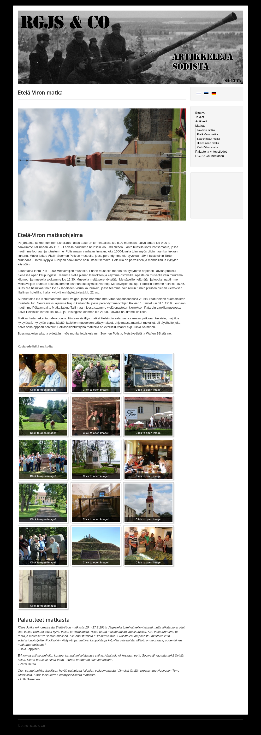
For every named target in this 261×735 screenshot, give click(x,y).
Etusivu (200, 112)
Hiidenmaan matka (208, 143)
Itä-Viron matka (206, 130)
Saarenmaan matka (208, 138)
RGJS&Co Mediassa (209, 156)
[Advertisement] (216, 195)
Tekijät (199, 117)
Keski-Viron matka (207, 147)
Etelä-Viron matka (207, 134)
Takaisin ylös (234, 726)
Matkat (200, 125)
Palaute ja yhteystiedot (211, 151)
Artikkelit (201, 121)
